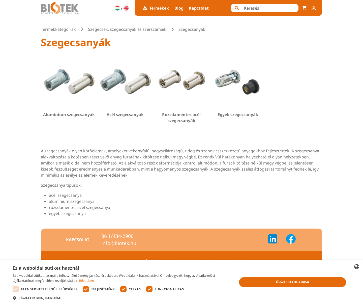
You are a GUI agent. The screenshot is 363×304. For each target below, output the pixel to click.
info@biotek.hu (118, 243)
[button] (122, 297)
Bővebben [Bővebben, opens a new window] (86, 281)
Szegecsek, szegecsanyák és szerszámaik (127, 29)
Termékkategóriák (58, 29)
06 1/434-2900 (117, 236)
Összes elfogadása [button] (292, 282)
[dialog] (181, 282)
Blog (179, 8)
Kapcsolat (199, 8)
